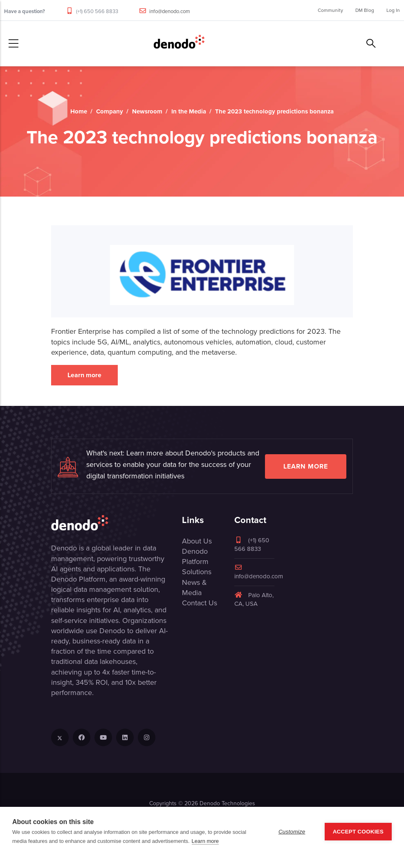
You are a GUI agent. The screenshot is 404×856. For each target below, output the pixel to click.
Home (78, 111)
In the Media (188, 111)
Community (330, 10)
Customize (291, 832)
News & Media (194, 587)
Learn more (84, 375)
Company (109, 111)
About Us (197, 541)
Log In (393, 10)
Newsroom (147, 111)
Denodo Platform (195, 556)
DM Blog (364, 10)
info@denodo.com (169, 11)
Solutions (196, 571)
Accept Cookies (358, 832)
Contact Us (199, 603)
